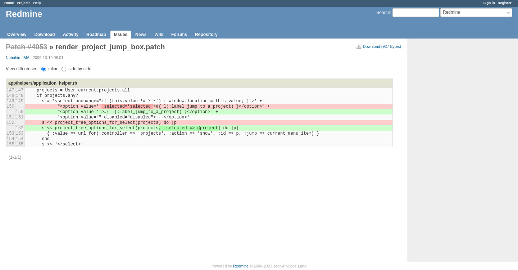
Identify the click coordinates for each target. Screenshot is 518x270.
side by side (76, 68)
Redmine (241, 266)
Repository (206, 34)
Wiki (158, 34)
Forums (179, 34)
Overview (16, 34)
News (140, 34)
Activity (70, 34)
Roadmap (96, 34)
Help (37, 3)
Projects (24, 3)
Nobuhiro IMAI (18, 57)
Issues (120, 34)
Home (9, 3)
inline (49, 68)
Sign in (489, 3)
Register (505, 3)
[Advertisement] (443, 152)
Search (383, 12)
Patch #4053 (26, 47)
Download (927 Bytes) (382, 46)
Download (44, 34)
